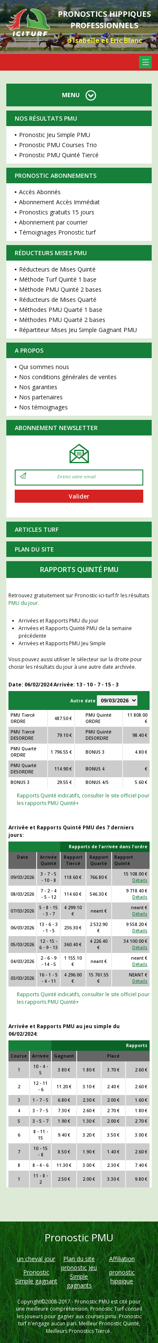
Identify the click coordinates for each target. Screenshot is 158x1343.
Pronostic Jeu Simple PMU (54, 135)
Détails (139, 880)
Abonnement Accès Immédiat (59, 202)
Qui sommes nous (44, 367)
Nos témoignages (43, 407)
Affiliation (122, 1259)
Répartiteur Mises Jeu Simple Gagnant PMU (78, 330)
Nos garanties (38, 387)
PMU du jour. (23, 603)
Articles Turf (37, 529)
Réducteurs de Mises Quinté (57, 269)
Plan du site (34, 549)
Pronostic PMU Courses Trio (58, 145)
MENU (79, 95)
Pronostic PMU (92, 1301)
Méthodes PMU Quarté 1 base (60, 310)
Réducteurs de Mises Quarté (57, 299)
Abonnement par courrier (53, 222)
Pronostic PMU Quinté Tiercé (59, 155)
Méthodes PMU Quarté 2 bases (62, 320)
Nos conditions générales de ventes (68, 377)
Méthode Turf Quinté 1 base (57, 279)
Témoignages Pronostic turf (57, 232)
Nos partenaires (41, 397)
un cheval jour (36, 1259)
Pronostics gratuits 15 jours (56, 212)
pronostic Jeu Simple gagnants (79, 1276)
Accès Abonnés (40, 192)
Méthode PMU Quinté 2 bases (60, 289)
